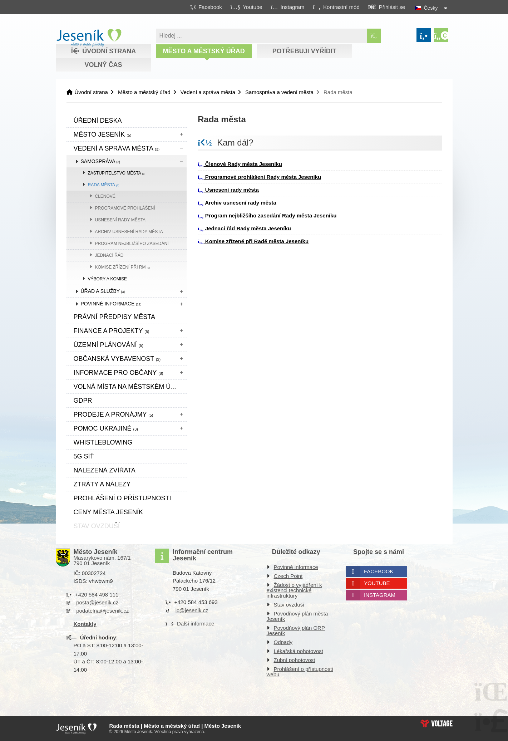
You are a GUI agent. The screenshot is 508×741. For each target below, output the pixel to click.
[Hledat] (374, 36)
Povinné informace (111, 303)
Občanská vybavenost (117, 358)
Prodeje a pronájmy (113, 414)
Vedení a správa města (208, 92)
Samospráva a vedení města (279, 92)
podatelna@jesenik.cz (102, 611)
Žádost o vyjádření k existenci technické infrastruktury (294, 590)
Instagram (379, 595)
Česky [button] (431, 8)
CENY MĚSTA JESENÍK (108, 512)
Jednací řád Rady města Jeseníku (244, 228)
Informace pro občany (118, 372)
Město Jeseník (103, 134)
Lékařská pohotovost (298, 651)
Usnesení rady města (120, 219)
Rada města (103, 184)
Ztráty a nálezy (102, 484)
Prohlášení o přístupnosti (122, 498)
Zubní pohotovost (294, 660)
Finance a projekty (111, 330)
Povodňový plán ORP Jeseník (296, 630)
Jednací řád (109, 255)
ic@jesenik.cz (192, 610)
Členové (105, 196)
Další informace (195, 623)
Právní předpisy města (114, 316)
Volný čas (103, 64)
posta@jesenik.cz (97, 602)
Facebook (379, 571)
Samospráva (100, 161)
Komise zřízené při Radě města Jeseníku (253, 241)
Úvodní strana (89, 38)
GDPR (83, 400)
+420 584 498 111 (96, 595)
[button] (336, 7)
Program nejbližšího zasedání (132, 243)
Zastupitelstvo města (117, 173)
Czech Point (288, 576)
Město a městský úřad (204, 51)
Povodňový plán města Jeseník (297, 616)
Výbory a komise (107, 278)
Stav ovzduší (289, 605)
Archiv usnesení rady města (129, 231)
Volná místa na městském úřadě (130, 386)
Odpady (283, 642)
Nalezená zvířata (104, 470)
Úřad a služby (103, 291)
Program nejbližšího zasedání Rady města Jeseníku (267, 215)
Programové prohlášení (125, 208)
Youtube (377, 583)
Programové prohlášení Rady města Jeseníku (259, 177)
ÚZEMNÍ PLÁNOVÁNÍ (108, 344)
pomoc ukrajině (106, 428)
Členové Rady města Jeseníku (240, 164)
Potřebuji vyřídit (304, 51)
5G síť (84, 456)
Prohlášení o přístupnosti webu (300, 671)
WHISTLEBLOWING (103, 442)
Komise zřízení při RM (122, 267)
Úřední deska (98, 120)
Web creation (436, 723)
